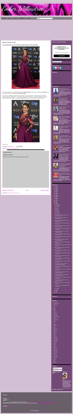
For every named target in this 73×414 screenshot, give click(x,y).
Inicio (27, 190)
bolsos (54, 311)
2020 (55, 196)
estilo (54, 327)
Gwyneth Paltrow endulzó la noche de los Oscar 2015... (62, 226)
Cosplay (55, 324)
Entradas (55, 368)
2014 (55, 290)
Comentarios (56, 370)
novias (54, 346)
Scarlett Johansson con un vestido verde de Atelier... (61, 232)
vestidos (55, 357)
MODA (9, 18)
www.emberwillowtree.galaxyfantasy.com (45, 403)
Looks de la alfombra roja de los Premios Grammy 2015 (60, 264)
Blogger (40, 410)
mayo (56, 208)
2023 (55, 191)
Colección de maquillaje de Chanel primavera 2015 (61, 280)
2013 (55, 292)
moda (17, 148)
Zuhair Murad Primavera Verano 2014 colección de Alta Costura (65, 136)
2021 (55, 195)
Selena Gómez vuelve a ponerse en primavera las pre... (61, 215)
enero (56, 288)
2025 (55, 188)
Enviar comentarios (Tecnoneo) (14, 192)
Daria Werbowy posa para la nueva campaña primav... (61, 272)
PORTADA (4, 18)
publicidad (55, 351)
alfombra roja (8, 148)
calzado (54, 312)
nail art (54, 344)
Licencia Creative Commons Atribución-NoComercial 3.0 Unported (40, 402)
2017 (55, 201)
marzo (56, 211)
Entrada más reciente (8, 190)
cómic (54, 321)
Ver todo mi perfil (66, 388)
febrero (56, 213)
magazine (55, 338)
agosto (56, 206)
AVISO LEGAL (6, 407)
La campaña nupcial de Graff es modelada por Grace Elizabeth (64, 127)
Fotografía (55, 330)
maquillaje (55, 340)
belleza (54, 309)
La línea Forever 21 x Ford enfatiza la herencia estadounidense (64, 107)
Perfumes (55, 350)
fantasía (55, 328)
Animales (55, 305)
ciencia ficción (56, 316)
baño (54, 308)
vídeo (54, 360)
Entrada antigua (45, 190)
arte (54, 306)
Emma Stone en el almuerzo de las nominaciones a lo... (61, 275)
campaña (55, 313)
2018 (55, 200)
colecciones (55, 319)
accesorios (55, 302)
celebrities (14, 148)
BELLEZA (29, 18)
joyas (54, 334)
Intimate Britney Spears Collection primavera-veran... (61, 240)
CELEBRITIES (22, 18)
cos (54, 322)
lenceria (55, 335)
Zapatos (55, 362)
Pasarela (55, 347)
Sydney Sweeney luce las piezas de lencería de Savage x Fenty (65, 174)
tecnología (55, 356)
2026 (55, 186)
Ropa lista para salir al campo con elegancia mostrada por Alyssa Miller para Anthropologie (65, 165)
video (54, 359)
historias (55, 332)
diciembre (57, 205)
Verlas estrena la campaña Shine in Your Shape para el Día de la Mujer (64, 117)
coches (54, 318)
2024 (55, 190)
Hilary (65, 379)
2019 (55, 198)
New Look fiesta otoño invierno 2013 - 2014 (63, 99)
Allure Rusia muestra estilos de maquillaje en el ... (60, 218)
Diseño (54, 325)
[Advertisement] (36, 29)
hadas (54, 331)
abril (56, 210)
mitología (55, 341)
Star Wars (55, 354)
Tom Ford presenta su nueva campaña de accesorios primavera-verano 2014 (64, 154)
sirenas (54, 353)
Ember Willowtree (22, 8)
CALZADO (15, 18)
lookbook (55, 337)
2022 (55, 193)
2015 (55, 203)
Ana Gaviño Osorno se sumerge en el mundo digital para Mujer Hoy (64, 89)
